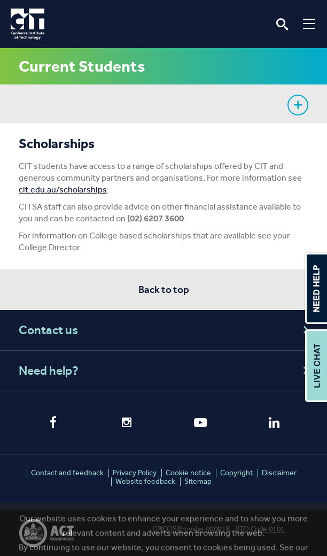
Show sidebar (297, 105)
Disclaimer (279, 472)
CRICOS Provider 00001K (191, 529)
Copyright (236, 472)
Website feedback (145, 481)
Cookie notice (188, 472)
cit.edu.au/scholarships (63, 189)
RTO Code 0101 (260, 529)
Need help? (165, 371)
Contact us (165, 330)
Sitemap (198, 481)
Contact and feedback (67, 472)
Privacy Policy (135, 472)
